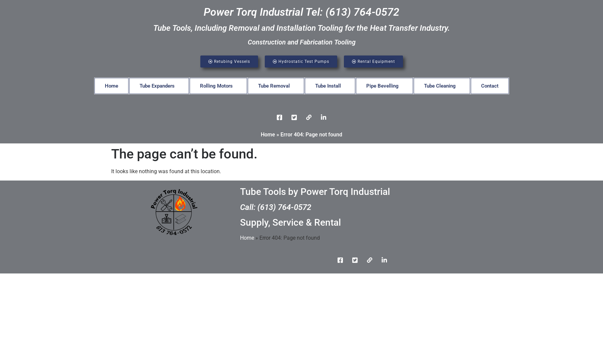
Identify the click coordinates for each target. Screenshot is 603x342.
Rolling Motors (216, 86)
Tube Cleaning (440, 86)
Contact (489, 86)
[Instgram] (324, 117)
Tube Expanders (157, 86)
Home (111, 86)
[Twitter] (294, 117)
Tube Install (328, 86)
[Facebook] (279, 117)
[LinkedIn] (309, 117)
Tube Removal (274, 86)
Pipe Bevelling (382, 86)
